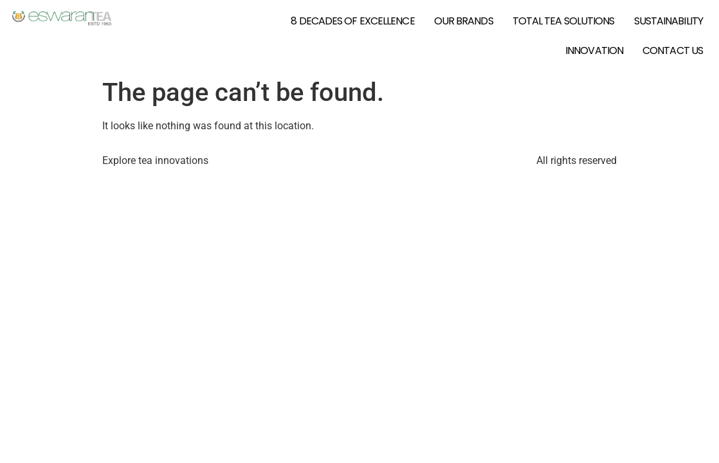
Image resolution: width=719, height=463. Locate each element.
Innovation (594, 50)
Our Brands (463, 21)
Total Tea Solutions (564, 21)
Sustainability (668, 21)
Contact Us (672, 50)
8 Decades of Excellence (352, 21)
